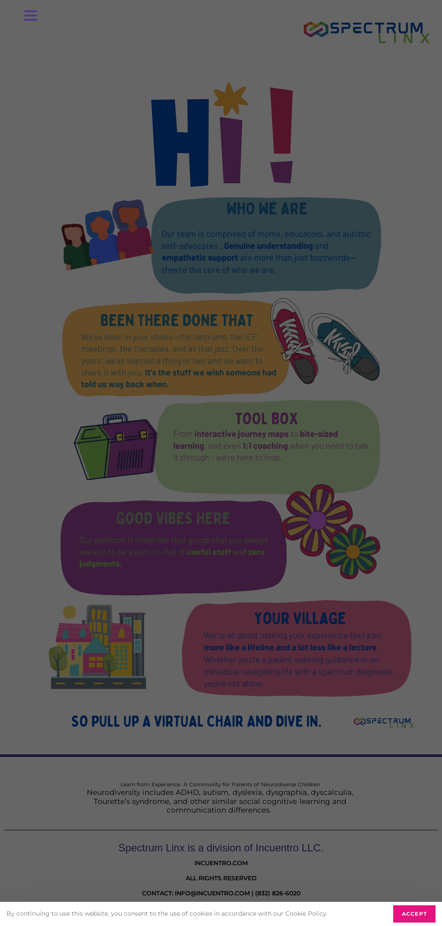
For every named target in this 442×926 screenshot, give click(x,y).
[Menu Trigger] (30, 15)
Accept (414, 913)
